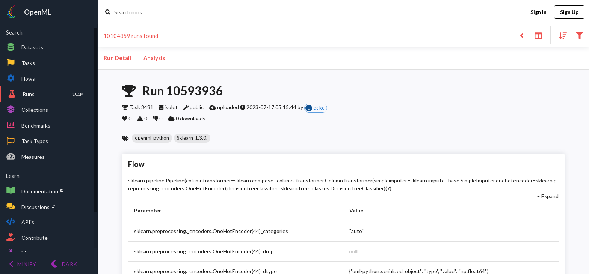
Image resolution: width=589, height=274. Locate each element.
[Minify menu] (22, 264)
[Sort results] (560, 35)
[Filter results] (579, 35)
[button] (152, 138)
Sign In (538, 12)
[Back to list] (521, 35)
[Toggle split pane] (538, 35)
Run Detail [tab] (117, 58)
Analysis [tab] (154, 58)
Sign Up (569, 12)
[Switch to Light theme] (64, 264)
